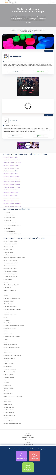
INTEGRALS (13, 120)
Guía (53, 2)
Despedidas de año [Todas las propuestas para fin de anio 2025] (28, 439)
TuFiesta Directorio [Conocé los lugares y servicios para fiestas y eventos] (28, 435)
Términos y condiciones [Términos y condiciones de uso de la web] (28, 444)
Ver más (28, 22)
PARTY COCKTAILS (16, 56)
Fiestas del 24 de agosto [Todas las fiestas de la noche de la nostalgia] (28, 437)
